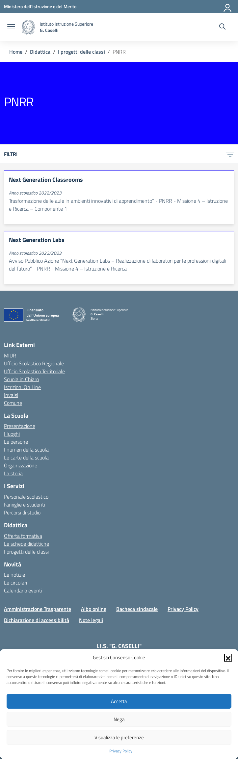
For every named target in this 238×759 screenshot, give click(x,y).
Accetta (119, 701)
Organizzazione (20, 465)
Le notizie (14, 575)
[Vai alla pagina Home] (15, 52)
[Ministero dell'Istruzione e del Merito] (40, 6)
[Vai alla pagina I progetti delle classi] (81, 52)
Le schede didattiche (26, 544)
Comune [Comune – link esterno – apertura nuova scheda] (13, 403)
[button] (228, 657)
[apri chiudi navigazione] (11, 27)
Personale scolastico (26, 497)
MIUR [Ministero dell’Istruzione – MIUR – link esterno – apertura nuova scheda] (10, 355)
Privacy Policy (120, 751)
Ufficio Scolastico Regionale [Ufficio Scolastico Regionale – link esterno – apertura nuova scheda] (34, 363)
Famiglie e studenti (24, 505)
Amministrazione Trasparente (37, 609)
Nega (119, 719)
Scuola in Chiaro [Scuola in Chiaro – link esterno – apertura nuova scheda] (21, 379)
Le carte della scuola (26, 457)
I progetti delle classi (26, 552)
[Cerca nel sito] (222, 27)
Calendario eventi (23, 590)
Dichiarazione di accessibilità (36, 620)
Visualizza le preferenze (119, 737)
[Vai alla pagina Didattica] (40, 52)
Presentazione (19, 426)
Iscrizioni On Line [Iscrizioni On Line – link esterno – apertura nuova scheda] (22, 387)
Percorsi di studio (22, 512)
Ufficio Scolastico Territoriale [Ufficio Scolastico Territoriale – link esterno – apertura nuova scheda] (34, 371)
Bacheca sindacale (137, 609)
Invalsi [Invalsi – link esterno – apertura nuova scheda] (11, 395)
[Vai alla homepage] (28, 27)
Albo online (93, 609)
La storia (13, 473)
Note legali (91, 620)
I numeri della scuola (26, 450)
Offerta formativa (23, 536)
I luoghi (12, 434)
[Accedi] (228, 6)
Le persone (16, 442)
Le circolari (15, 583)
